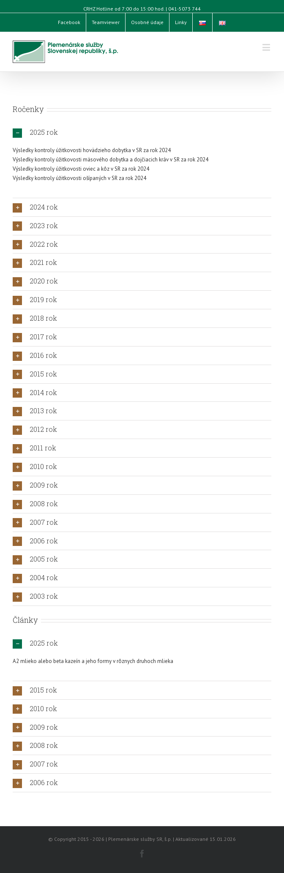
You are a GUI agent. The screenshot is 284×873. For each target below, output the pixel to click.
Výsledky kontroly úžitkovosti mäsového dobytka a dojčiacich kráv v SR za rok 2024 (110, 159)
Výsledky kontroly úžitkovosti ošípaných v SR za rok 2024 (79, 178)
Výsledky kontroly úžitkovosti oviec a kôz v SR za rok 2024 (81, 168)
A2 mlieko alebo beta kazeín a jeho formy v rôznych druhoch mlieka (93, 661)
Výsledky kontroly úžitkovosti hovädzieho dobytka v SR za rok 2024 (92, 150)
